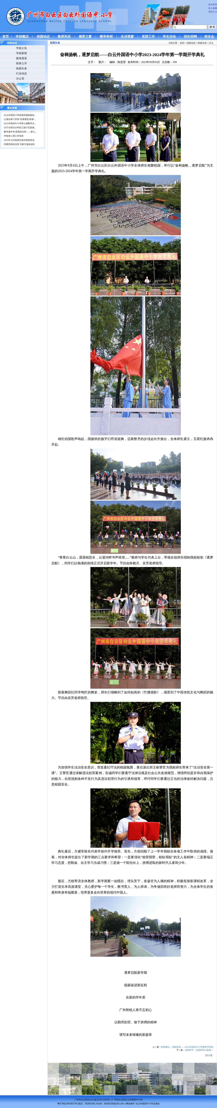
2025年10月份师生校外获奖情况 (19, 140)
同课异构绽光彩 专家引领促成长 (19, 144)
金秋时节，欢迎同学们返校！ (199, 1050)
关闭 (209, 1055)
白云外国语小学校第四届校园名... (20, 115)
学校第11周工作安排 (14, 136)
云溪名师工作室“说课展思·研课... (19, 119)
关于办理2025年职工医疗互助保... (20, 127)
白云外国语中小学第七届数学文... (20, 123)
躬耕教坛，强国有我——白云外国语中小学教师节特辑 (187, 1047)
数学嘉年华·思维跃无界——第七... (20, 131)
